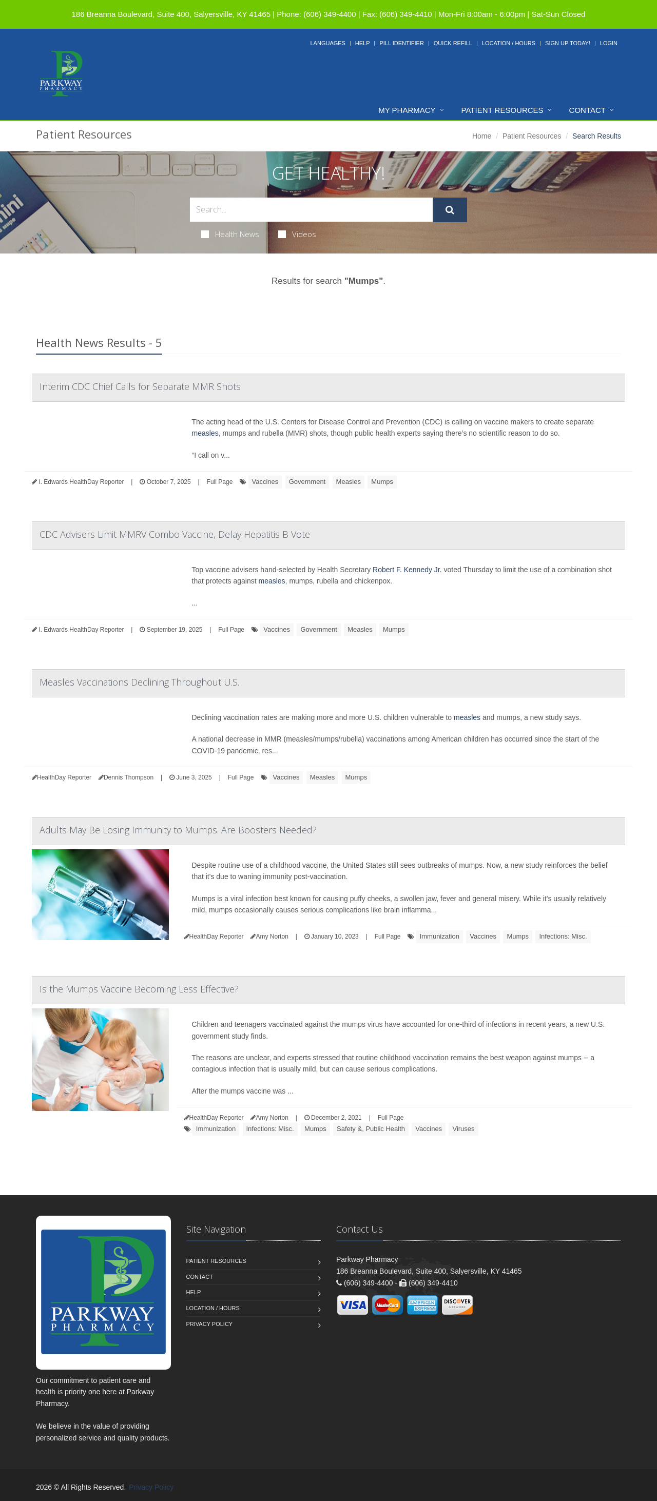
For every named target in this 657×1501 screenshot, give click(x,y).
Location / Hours (508, 43)
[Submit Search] (450, 210)
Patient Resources (502, 110)
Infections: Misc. (563, 936)
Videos (297, 234)
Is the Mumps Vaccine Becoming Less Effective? (139, 989)
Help (362, 43)
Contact (587, 110)
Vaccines (265, 481)
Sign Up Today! (567, 43)
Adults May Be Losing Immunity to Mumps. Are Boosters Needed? (178, 830)
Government (307, 481)
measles (205, 433)
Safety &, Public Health (371, 1129)
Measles (348, 481)
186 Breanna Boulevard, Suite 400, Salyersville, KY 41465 (171, 14)
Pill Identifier (401, 43)
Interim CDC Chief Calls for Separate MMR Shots (140, 386)
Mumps (382, 481)
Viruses (463, 1129)
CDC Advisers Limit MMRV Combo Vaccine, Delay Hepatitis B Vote (175, 534)
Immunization (439, 936)
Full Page (220, 481)
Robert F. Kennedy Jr (406, 570)
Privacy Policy (209, 1324)
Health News (230, 234)
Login (608, 43)
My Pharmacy (406, 110)
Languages (327, 43)
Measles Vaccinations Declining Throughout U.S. (139, 682)
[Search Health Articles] (311, 210)
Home (481, 136)
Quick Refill (453, 43)
